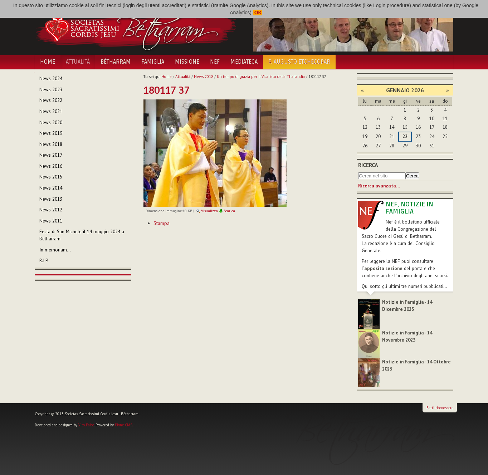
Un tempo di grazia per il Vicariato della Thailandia (261, 76)
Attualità (78, 61)
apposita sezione (383, 268)
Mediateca (244, 61)
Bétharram (116, 61)
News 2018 (203, 76)
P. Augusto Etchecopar (299, 61)
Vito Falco (86, 424)
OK (257, 12)
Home (47, 61)
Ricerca (368, 164)
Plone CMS (123, 424)
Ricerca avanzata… (379, 186)
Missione (187, 61)
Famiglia (152, 61)
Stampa (161, 223)
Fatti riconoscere (439, 407)
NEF (215, 61)
